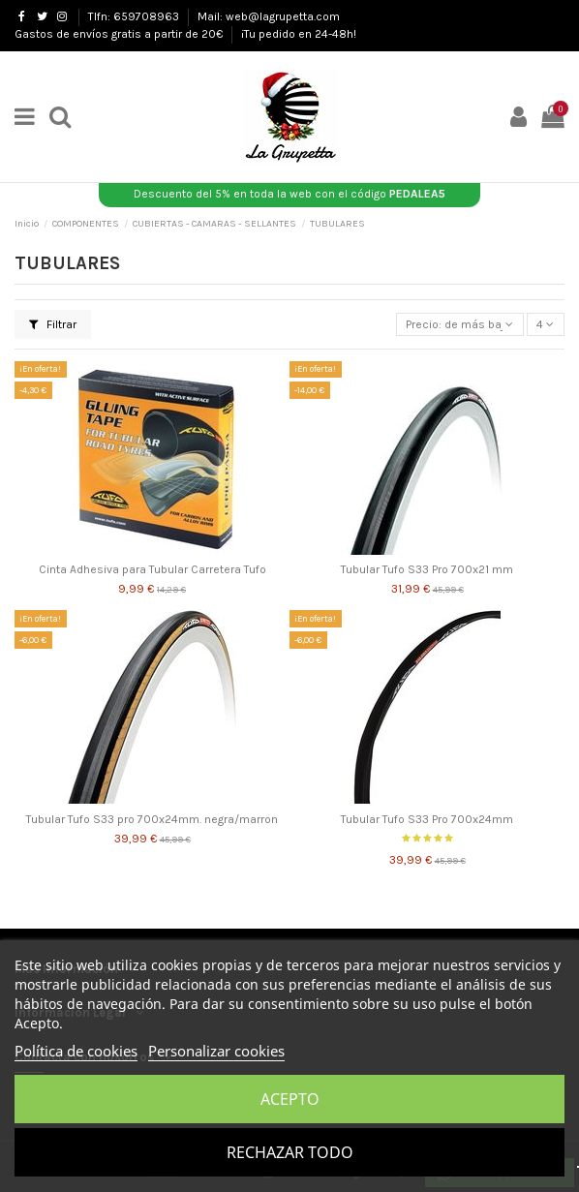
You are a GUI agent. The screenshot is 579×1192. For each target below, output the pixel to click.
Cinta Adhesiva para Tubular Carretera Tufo (152, 569)
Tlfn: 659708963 (135, 16)
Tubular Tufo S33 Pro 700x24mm (427, 819)
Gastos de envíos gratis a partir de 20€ (120, 34)
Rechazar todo (290, 1152)
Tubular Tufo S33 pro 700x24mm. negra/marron (152, 819)
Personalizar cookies (216, 1050)
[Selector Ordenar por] (460, 325)
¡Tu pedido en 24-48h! (298, 34)
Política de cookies (76, 1050)
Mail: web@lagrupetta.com (269, 16)
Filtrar (52, 324)
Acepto (290, 1099)
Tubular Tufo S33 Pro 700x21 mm (427, 569)
